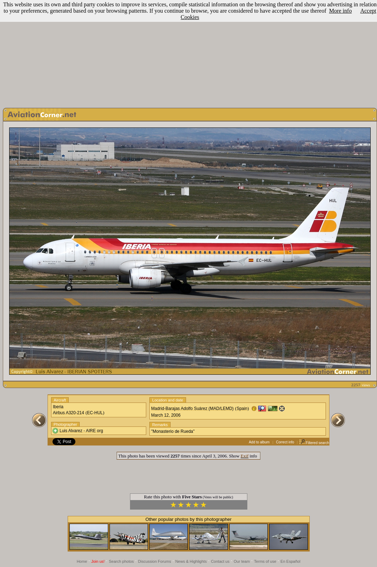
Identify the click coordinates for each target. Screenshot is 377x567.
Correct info (285, 442)
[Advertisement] (188, 52)
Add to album (259, 442)
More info (340, 11)
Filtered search (314, 443)
